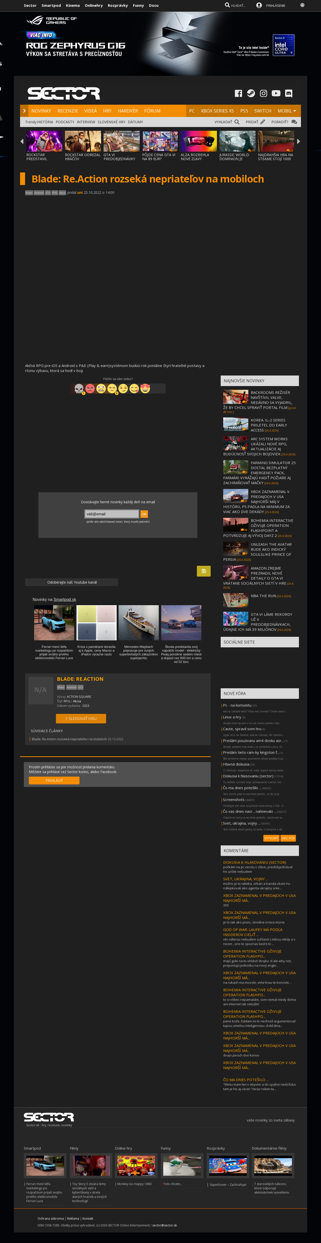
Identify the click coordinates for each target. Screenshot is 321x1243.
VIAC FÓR (288, 838)
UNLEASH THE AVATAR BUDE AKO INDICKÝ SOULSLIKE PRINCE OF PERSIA (257, 552)
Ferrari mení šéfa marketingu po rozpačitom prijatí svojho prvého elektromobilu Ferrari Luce (44, 1192)
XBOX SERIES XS (217, 111)
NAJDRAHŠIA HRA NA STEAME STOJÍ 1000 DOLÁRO (275, 158)
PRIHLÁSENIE (275, 5)
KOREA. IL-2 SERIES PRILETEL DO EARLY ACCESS (269, 424)
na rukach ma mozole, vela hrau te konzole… (257, 982)
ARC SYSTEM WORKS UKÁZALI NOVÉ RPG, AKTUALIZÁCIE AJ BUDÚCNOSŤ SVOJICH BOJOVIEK (255, 446)
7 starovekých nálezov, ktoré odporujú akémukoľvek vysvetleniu (271, 1188)
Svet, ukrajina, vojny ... (241, 823)
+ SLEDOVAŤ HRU (81, 718)
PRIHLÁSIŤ (54, 780)
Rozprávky (118, 5)
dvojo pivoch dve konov (241, 1055)
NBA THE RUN (263, 595)
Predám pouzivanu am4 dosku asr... (253, 740)
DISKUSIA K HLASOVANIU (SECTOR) (254, 862)
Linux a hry (232, 716)
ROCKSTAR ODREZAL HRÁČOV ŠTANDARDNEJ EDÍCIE (83, 160)
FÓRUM (152, 111)
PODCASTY (65, 121)
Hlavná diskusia (236, 764)
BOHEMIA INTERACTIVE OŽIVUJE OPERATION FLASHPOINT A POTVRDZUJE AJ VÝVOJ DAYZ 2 (258, 528)
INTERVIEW (86, 121)
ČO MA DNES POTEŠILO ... (246, 1079)
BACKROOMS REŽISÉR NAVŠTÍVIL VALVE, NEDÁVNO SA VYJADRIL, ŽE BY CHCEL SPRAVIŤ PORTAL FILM (257, 400)
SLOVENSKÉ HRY (111, 121)
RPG (67, 701)
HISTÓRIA (45, 121)
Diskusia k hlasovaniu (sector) (248, 775)
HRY (107, 111)
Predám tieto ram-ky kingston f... (251, 752)
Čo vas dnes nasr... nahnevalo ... (249, 811)
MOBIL (285, 111)
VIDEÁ (90, 111)
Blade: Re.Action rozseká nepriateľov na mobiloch (69, 739)
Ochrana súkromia (51, 1218)
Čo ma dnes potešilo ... (242, 787)
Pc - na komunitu (237, 705)
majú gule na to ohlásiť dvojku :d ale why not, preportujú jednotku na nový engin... (257, 963)
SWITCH (262, 111)
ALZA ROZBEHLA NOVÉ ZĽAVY (195, 156)
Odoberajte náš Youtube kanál (71, 582)
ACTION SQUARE (79, 696)
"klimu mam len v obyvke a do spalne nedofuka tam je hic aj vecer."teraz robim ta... (259, 1086)
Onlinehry (94, 5)
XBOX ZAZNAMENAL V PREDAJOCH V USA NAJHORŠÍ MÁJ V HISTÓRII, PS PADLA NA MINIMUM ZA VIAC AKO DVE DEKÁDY (256, 501)
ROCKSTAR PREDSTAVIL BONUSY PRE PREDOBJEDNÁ (39, 160)
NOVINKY (41, 111)
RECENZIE (67, 111)
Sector (30, 5)
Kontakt (88, 1218)
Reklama (73, 1218)
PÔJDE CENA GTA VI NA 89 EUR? (158, 156)
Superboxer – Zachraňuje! (228, 1185)
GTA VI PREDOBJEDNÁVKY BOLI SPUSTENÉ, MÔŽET (119, 160)
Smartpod (51, 5)
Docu (153, 5)
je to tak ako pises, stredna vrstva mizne (254, 922)
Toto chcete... (172, 1184)
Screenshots (234, 799)
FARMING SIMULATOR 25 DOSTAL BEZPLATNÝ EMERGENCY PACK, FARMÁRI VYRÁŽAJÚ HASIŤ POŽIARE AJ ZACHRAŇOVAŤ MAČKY (259, 472)
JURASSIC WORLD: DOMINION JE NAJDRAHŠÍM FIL (234, 158)
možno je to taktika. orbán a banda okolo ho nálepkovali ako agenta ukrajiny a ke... (256, 885)
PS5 (244, 111)
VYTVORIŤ (271, 838)
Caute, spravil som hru (242, 728)
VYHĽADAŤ (223, 121)
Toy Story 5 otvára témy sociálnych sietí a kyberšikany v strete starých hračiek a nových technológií (89, 1192)
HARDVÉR (128, 111)
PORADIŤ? (279, 121)
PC (192, 111)
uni (80, 192)
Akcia (77, 701)
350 (225, 905)
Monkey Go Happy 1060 (134, 1184)
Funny (138, 5)
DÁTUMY (135, 121)
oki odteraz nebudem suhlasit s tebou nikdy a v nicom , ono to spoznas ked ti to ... (259, 941)
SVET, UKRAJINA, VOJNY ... (245, 878)
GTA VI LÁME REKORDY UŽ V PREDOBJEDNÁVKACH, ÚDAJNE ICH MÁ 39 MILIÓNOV (257, 622)
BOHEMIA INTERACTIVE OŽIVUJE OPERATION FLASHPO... (252, 954)
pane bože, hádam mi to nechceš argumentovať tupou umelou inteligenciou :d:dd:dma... (259, 1023)
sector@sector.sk (164, 1225)
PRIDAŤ (252, 121)
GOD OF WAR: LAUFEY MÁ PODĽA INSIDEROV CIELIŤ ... (252, 932)
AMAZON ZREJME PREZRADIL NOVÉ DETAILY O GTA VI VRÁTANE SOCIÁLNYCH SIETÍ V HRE (254, 576)
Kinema (73, 5)
